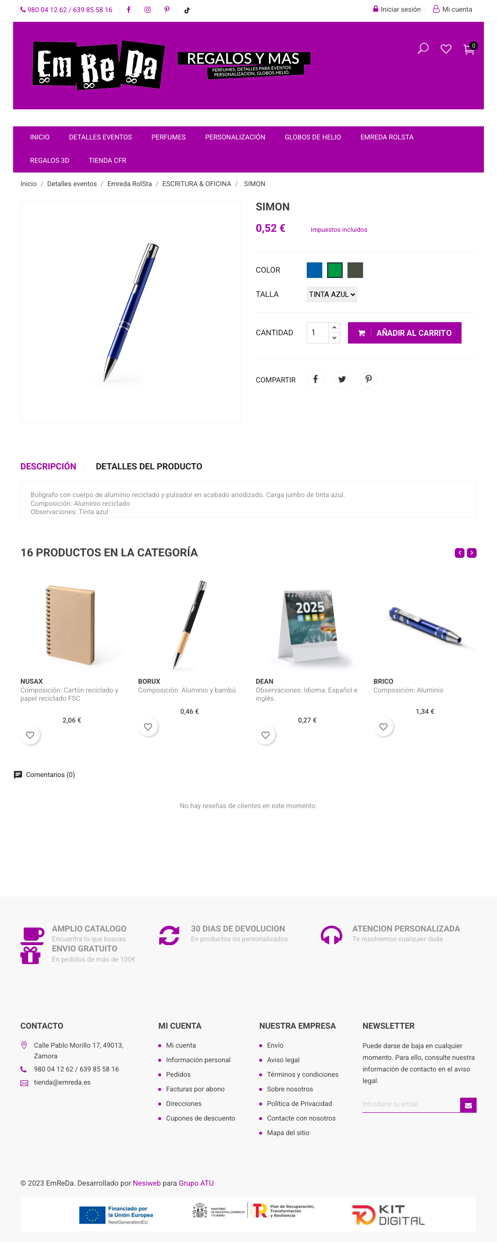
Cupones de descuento (200, 1118)
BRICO (384, 682)
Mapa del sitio (288, 1133)
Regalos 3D (49, 161)
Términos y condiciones (302, 1075)
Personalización (235, 137)
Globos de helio (313, 137)
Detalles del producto (149, 467)
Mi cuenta (179, 1026)
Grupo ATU (196, 1183)
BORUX (149, 682)
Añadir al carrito (405, 333)
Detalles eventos (100, 137)
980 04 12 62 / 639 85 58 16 (66, 10)
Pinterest (368, 379)
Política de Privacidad (299, 1104)
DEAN (264, 682)
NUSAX (31, 682)
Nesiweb (147, 1183)
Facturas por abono (195, 1089)
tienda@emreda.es (62, 1083)
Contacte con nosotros (301, 1118)
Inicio (40, 137)
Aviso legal (283, 1060)
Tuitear (342, 379)
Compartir (315, 379)
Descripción (48, 467)
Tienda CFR (107, 161)
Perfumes (168, 137)
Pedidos (178, 1075)
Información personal (198, 1060)
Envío (275, 1046)
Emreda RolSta (387, 137)
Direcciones (183, 1104)
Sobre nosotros (290, 1089)
